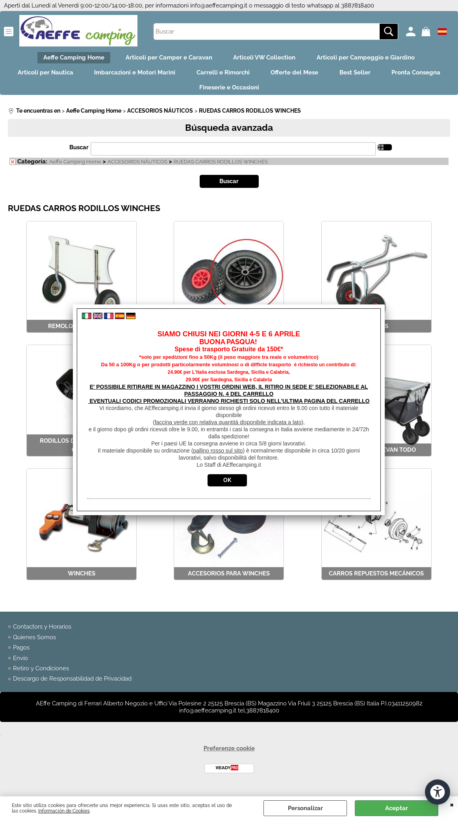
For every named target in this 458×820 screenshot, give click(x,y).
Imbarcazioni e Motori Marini (167, 75)
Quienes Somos (34, 642)
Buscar (79, 152)
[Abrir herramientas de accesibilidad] (437, 791)
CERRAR (452, 804)
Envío (20, 663)
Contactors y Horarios (42, 631)
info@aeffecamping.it (218, 5)
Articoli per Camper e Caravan (167, 58)
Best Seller (395, 75)
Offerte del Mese (332, 75)
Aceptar (396, 808)
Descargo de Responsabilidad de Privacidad (72, 684)
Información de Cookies (64, 811)
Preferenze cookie (229, 753)
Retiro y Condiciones (41, 673)
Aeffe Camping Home (70, 58)
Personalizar (305, 808)
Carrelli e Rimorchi (258, 75)
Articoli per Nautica (75, 75)
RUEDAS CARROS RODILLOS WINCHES (221, 167)
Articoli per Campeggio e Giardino (370, 58)
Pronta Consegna (187, 91)
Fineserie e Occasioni (265, 91)
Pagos (21, 652)
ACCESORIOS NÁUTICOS (137, 167)
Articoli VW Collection (266, 58)
